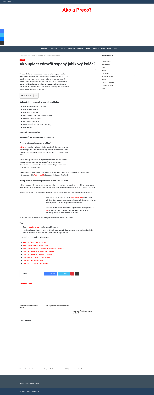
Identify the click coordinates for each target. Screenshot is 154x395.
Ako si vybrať (53, 48)
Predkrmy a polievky (108, 82)
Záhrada (95, 48)
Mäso (103, 67)
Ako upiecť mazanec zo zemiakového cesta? (38, 251)
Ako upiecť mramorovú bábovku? (34, 242)
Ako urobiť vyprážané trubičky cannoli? (36, 257)
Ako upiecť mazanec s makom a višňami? (37, 254)
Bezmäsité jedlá (106, 61)
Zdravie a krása (105, 48)
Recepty (34, 55)
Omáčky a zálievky (107, 76)
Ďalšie (115, 48)
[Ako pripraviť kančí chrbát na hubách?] (58, 296)
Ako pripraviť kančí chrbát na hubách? (57, 306)
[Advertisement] (77, 31)
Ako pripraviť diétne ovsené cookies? (35, 245)
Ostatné (104, 79)
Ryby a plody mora (107, 85)
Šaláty (103, 88)
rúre (47, 210)
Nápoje (104, 70)
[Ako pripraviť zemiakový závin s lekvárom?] (84, 298)
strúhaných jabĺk (77, 197)
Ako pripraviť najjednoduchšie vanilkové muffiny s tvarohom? (44, 248)
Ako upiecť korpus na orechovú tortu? (36, 264)
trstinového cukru (33, 227)
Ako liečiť (43, 48)
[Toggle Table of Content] (34, 95)
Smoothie (106, 73)
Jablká (22, 147)
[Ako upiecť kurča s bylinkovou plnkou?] (31, 296)
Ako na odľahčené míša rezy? (33, 260)
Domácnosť (70, 48)
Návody (79, 48)
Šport (87, 48)
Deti (62, 48)
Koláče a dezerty (107, 64)
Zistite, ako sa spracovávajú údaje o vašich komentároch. (66, 369)
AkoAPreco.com (25, 55)
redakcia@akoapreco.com (32, 383)
